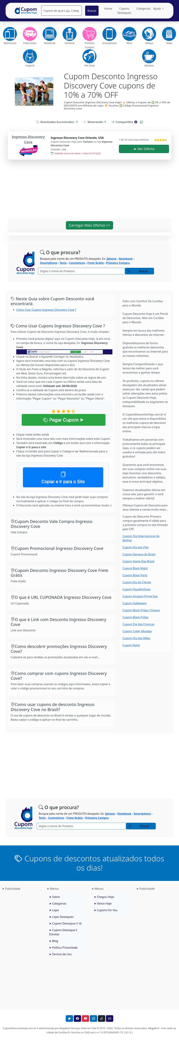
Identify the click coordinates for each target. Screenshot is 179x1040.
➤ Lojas (54, 910)
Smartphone (48, 263)
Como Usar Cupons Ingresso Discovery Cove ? (46, 310)
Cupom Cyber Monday (137, 631)
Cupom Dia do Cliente (137, 582)
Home (108, 8)
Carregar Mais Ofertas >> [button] (89, 225)
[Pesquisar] (61, 11)
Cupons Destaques (124, 11)
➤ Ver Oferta (144, 148)
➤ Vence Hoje (103, 903)
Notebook (126, 259)
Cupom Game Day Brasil (138, 561)
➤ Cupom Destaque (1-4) (65, 923)
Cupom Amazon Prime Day (140, 596)
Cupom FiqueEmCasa (136, 589)
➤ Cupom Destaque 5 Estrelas (63, 932)
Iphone (111, 259)
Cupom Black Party (135, 575)
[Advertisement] (89, 191)
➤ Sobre (54, 897)
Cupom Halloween (135, 603)
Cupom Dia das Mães (136, 638)
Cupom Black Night (135, 568)
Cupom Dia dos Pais (136, 547)
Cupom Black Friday (136, 617)
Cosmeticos (77, 263)
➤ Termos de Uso (60, 954)
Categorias (143, 8)
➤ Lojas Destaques (61, 917)
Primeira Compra (118, 263)
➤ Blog (53, 941)
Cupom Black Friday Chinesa (141, 610)
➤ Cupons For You (105, 910)
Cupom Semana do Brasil (139, 554)
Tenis (63, 263)
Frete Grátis (95, 263)
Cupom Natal (131, 645)
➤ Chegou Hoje (104, 897)
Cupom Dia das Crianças (138, 624)
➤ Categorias (57, 903)
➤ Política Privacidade (63, 947)
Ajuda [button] (157, 8)
